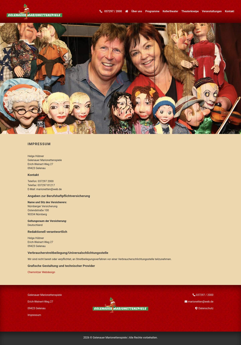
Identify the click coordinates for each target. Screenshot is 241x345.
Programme (152, 11)
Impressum (34, 315)
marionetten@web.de (200, 301)
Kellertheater (170, 11)
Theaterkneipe (190, 11)
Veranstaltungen (212, 11)
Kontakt (229, 11)
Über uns (136, 11)
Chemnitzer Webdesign (41, 272)
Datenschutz (205, 308)
